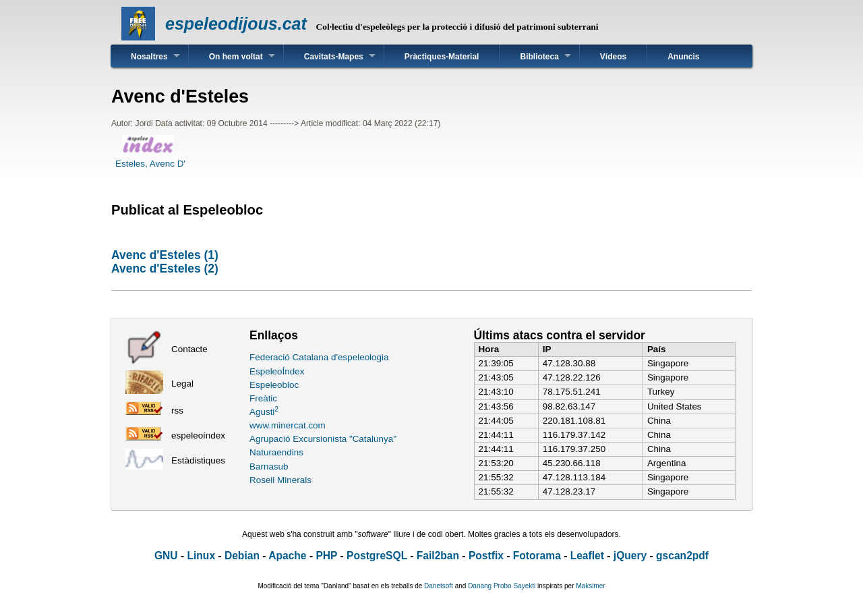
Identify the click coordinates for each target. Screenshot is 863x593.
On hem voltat (236, 56)
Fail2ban (438, 555)
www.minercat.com (287, 425)
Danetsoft (438, 586)
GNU (166, 555)
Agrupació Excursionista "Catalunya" (322, 439)
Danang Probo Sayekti (501, 586)
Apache (287, 555)
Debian (242, 555)
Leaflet (587, 555)
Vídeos (613, 56)
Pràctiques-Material (442, 56)
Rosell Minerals (280, 480)
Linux (201, 555)
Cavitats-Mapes (333, 56)
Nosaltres (149, 56)
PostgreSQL (377, 555)
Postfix (486, 555)
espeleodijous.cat (236, 23)
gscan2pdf (682, 555)
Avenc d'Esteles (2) (164, 268)
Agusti (263, 412)
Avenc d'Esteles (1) (164, 255)
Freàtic (263, 398)
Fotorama (537, 555)
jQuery (630, 555)
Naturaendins (276, 452)
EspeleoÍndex (276, 371)
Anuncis (683, 56)
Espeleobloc (274, 385)
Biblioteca (539, 56)
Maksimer (590, 586)
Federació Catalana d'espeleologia (319, 357)
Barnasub (269, 466)
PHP (326, 555)
